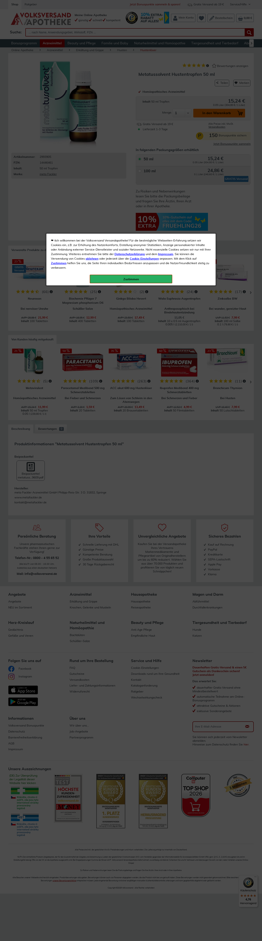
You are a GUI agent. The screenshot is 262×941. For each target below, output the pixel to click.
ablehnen (92, 97)
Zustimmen (58, 101)
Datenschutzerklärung (129, 92)
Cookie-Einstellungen (144, 97)
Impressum (165, 92)
